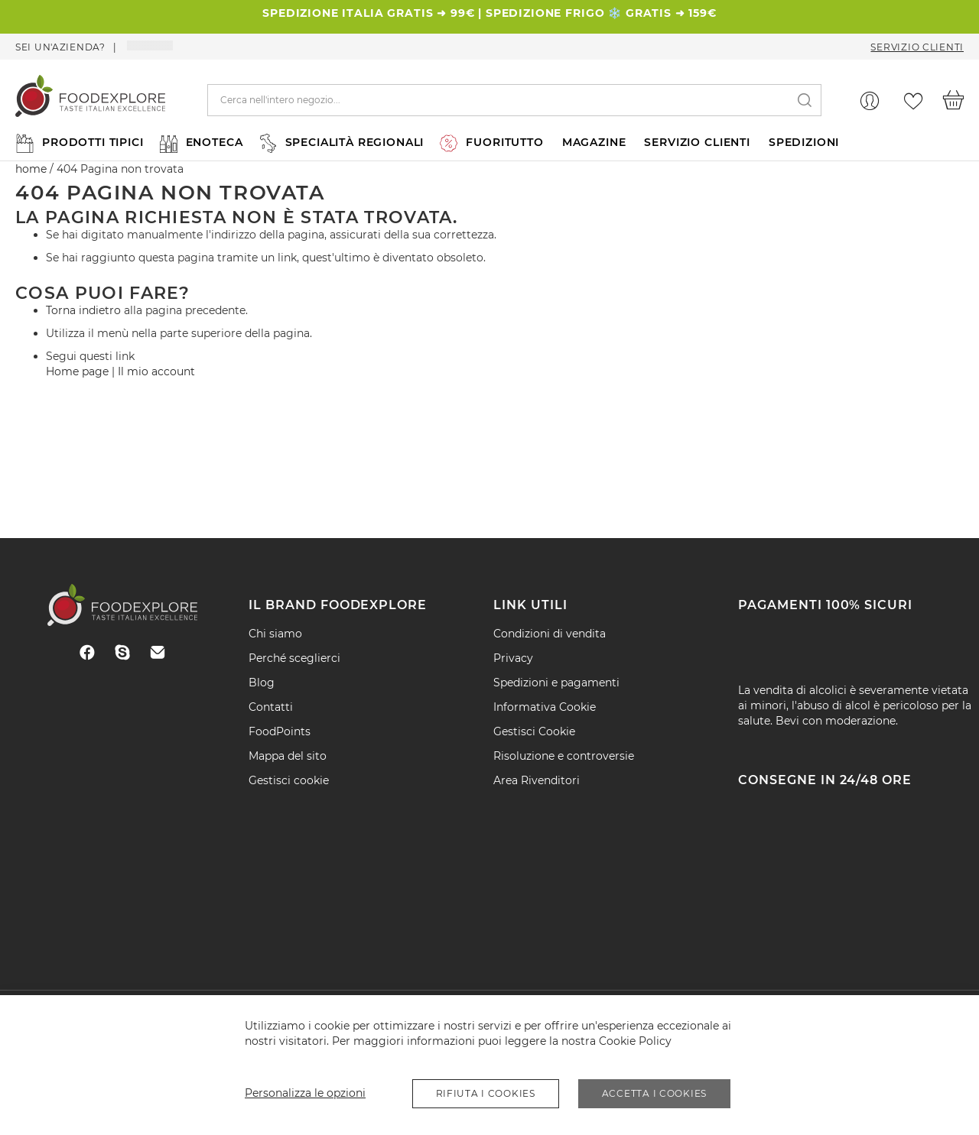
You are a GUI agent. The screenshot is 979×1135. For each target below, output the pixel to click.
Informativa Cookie (544, 707)
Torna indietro (83, 310)
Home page (77, 371)
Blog (262, 682)
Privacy (513, 658)
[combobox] (514, 100)
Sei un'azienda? (60, 47)
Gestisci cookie (289, 780)
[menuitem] (78, 143)
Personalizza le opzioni (305, 1093)
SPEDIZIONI (804, 142)
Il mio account (156, 371)
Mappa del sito (288, 756)
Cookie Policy (635, 1041)
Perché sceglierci (294, 658)
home (31, 169)
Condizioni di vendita (549, 633)
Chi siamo (275, 633)
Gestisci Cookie (534, 731)
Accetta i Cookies (654, 1093)
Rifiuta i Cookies (485, 1093)
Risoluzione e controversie (563, 756)
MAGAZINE (594, 142)
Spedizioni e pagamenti (556, 682)
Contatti (271, 707)
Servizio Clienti (917, 47)
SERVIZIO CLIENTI (697, 142)
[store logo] (90, 100)
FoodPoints (280, 731)
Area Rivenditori (536, 780)
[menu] (489, 143)
